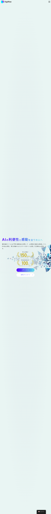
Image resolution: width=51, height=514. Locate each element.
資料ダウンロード (25, 274)
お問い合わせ (25, 269)
